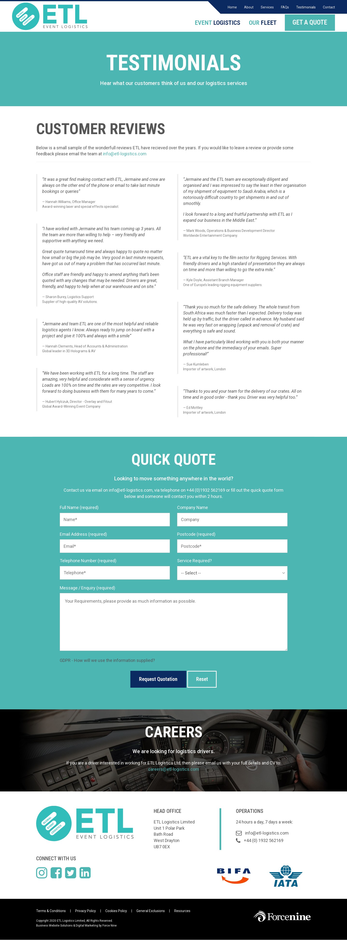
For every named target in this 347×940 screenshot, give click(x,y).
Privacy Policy (85, 911)
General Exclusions (150, 911)
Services (267, 7)
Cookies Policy (116, 911)
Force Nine (109, 925)
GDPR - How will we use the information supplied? (107, 660)
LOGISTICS (215, 22)
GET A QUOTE (310, 22)
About (249, 7)
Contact (329, 7)
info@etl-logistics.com (125, 153)
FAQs (285, 7)
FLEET (261, 22)
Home (232, 7)
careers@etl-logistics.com (173, 769)
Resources (182, 911)
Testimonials (306, 7)
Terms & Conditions (51, 911)
